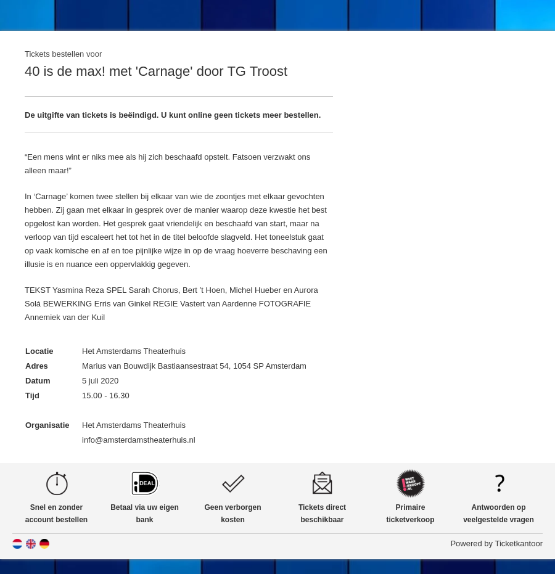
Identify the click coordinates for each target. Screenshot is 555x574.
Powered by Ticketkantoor (496, 543)
